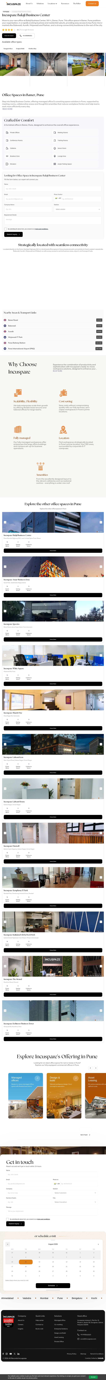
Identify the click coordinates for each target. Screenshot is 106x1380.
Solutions (40, 3)
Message (8, 1207)
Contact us (39, 1324)
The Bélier (77, 3)
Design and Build (60, 1333)
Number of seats (11, 1198)
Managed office (59, 1320)
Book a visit (39, 1329)
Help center (40, 1320)
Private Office (59, 1341)
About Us (29, 3)
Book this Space (9, 35)
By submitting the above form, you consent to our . (30, 1219)
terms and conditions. (41, 229)
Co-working (58, 1324)
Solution (55, 1188)
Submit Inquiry (13, 234)
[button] (56, 198)
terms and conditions (43, 1219)
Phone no (55, 1179)
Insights (20, 1329)
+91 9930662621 (26, 36)
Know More (53, 550)
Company (9, 1188)
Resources (65, 3)
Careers (20, 1324)
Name (8, 1170)
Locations (52, 3)
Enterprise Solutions (61, 1329)
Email (8, 1179)
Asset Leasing (59, 1337)
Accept (93, 1377)
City (54, 1198)
